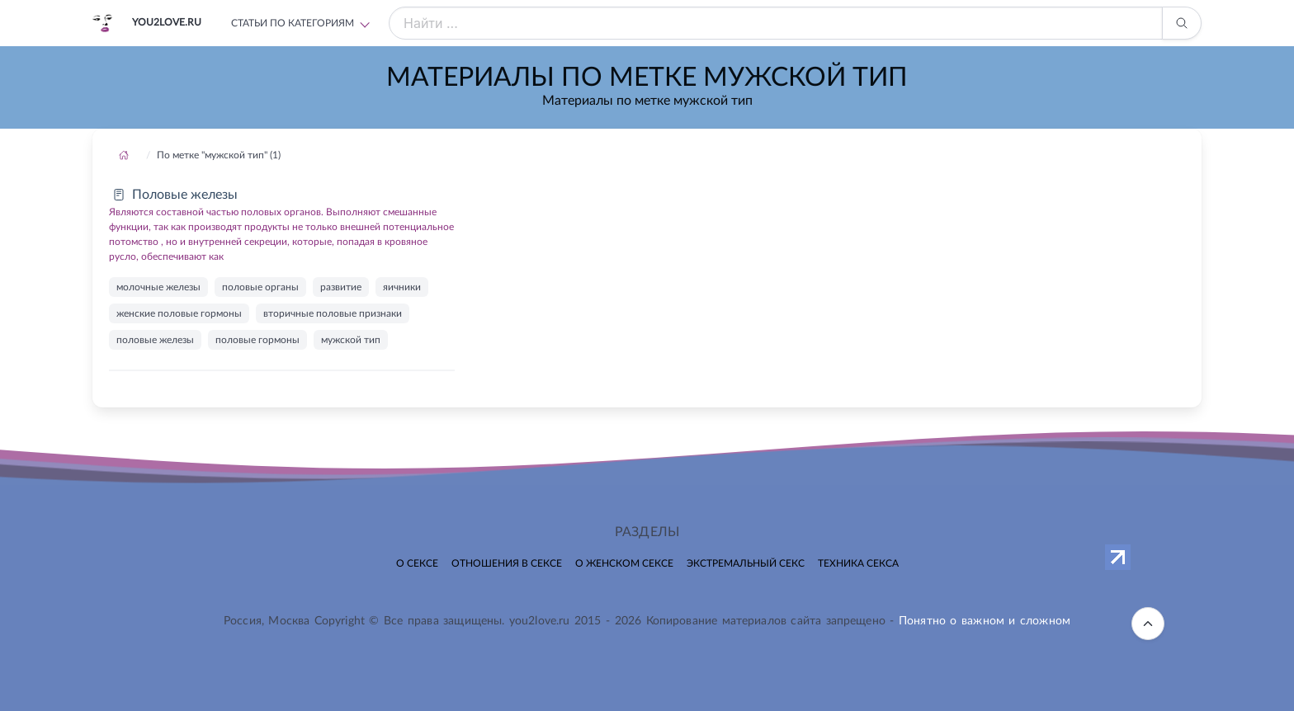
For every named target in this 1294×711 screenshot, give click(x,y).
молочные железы (158, 287)
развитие (340, 287)
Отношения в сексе (506, 563)
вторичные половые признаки (332, 313)
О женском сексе (624, 563)
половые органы (260, 287)
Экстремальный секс (746, 563)
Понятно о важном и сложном (984, 621)
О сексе (417, 563)
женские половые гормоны (179, 313)
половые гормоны (257, 340)
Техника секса (858, 563)
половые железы (155, 340)
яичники (402, 287)
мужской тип (350, 340)
